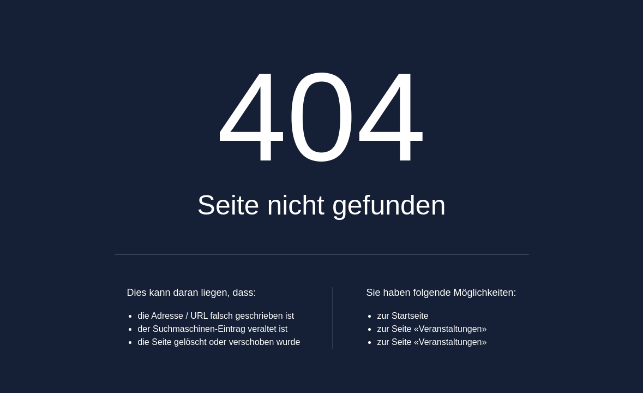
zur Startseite (402, 315)
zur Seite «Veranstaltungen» (431, 329)
